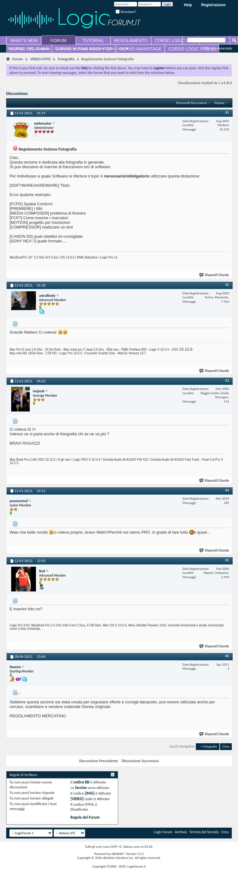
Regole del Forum (84, 817)
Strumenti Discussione (191, 103)
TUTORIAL (93, 40)
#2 (227, 285)
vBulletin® (118, 854)
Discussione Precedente (98, 760)
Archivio (181, 832)
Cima (226, 746)
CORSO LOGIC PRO (175, 40)
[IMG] (90, 793)
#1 (227, 112)
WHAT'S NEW (24, 40)
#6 (227, 656)
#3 (227, 380)
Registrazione (213, 5)
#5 (227, 560)
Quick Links (116, 48)
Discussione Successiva (140, 760)
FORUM (58, 40)
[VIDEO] (77, 798)
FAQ (30, 48)
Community (63, 48)
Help (188, 5)
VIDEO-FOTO (40, 59)
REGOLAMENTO (131, 40)
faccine (81, 787)
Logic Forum (163, 832)
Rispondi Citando (214, 275)
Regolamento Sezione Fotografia (58, 93)
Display (219, 103)
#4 (227, 490)
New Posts (16, 48)
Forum (17, 59)
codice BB (81, 782)
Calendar (44, 48)
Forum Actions (89, 48)
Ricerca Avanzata (218, 48)
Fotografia (66, 59)
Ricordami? (126, 12)
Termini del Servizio (204, 832)
